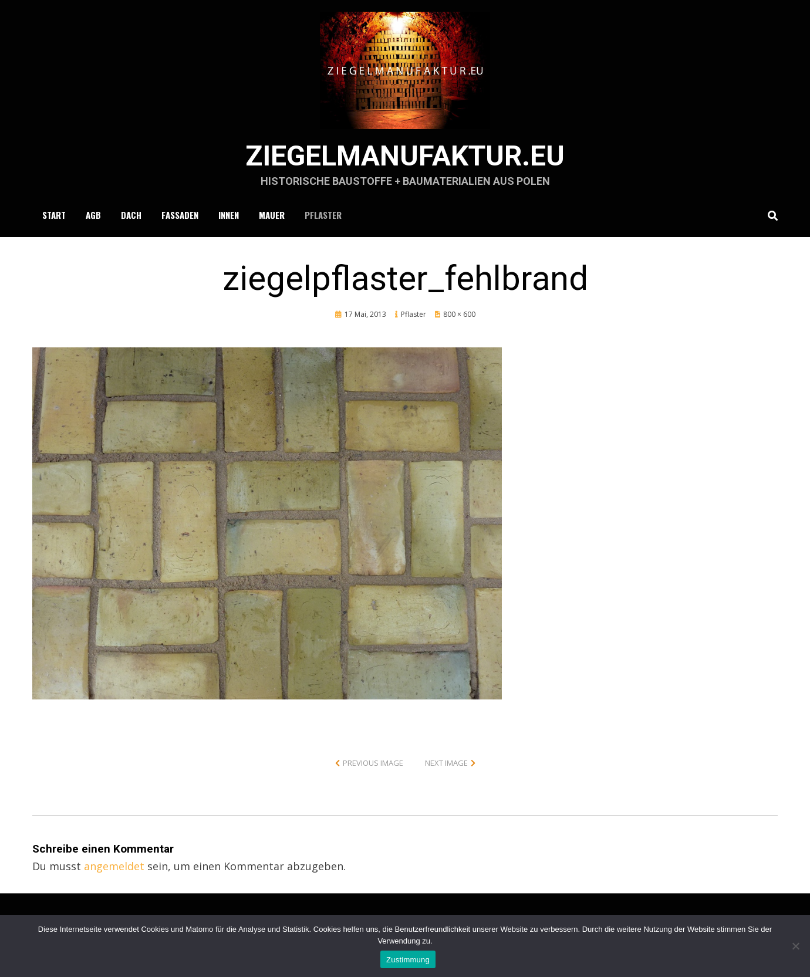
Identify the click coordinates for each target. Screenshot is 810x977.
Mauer (272, 214)
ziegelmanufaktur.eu (405, 156)
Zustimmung (408, 959)
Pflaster (323, 214)
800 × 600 (459, 314)
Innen (228, 214)
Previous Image (373, 763)
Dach (131, 214)
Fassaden (179, 214)
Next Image (446, 763)
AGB (93, 214)
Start (54, 214)
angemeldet (114, 866)
